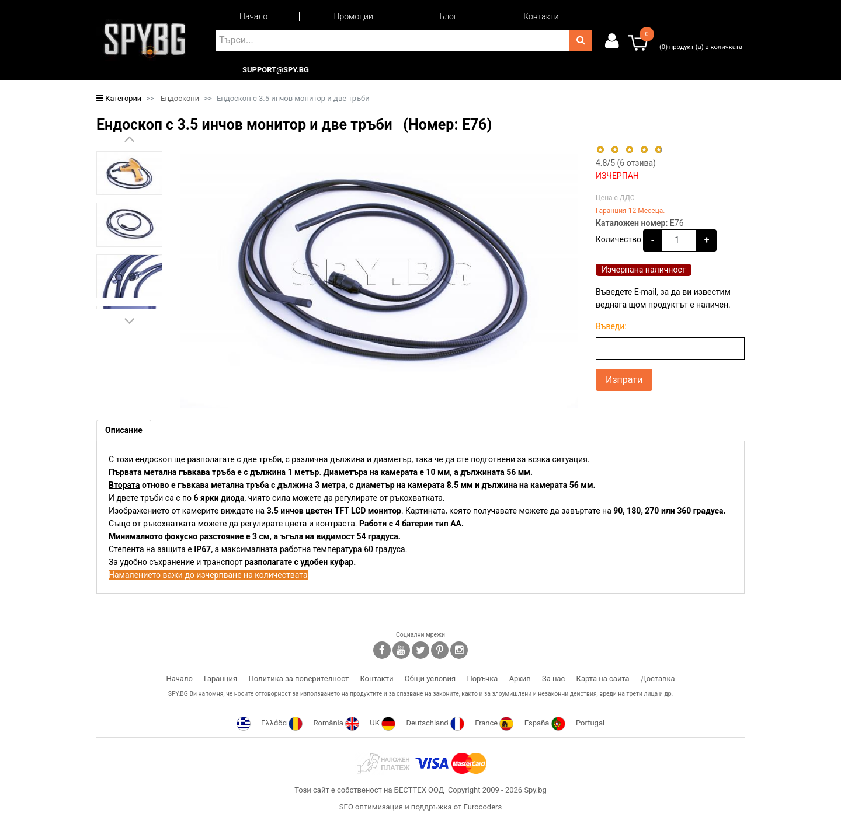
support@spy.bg (275, 70)
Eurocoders (482, 806)
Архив (520, 678)
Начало (253, 16)
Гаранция (220, 678)
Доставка (658, 678)
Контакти (540, 16)
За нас (553, 678)
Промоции (353, 16)
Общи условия (430, 678)
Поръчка (482, 678)
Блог (448, 16)
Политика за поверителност (298, 678)
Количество (618, 239)
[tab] (123, 430)
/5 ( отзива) (626, 163)
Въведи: (611, 326)
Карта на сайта (603, 678)
